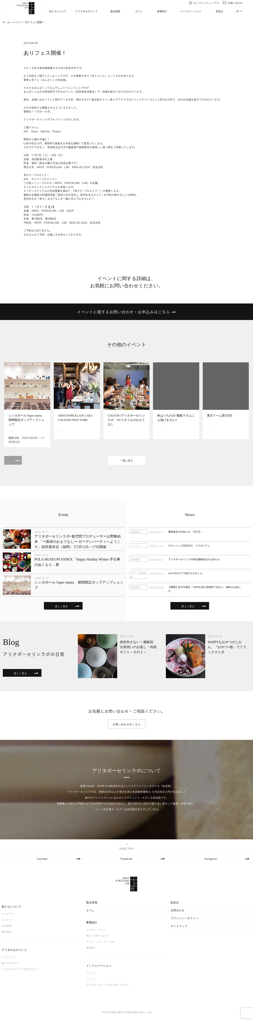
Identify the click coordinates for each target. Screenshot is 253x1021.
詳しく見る (61, 606)
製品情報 (115, 11)
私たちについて (57, 11)
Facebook (126, 858)
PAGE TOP (126, 846)
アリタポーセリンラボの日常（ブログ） (108, 985)
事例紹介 (91, 947)
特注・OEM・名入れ (97, 935)
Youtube (42, 858)
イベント (91, 973)
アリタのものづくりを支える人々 (20, 969)
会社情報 (6, 926)
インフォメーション (191, 11)
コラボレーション (96, 929)
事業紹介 (162, 11)
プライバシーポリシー (184, 918)
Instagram (211, 858)
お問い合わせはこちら (126, 724)
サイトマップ (178, 926)
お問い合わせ (233, 3)
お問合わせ (177, 910)
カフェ (138, 11)
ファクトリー (9, 957)
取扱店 (219, 11)
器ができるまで (10, 963)
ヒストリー (8, 920)
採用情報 (6, 932)
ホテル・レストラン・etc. (100, 941)
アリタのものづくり (87, 11)
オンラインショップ (204, 3)
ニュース (91, 979)
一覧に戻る (126, 460)
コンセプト (8, 914)
